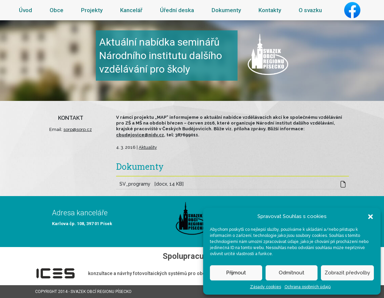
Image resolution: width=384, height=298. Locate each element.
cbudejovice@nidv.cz (140, 134)
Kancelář (131, 10)
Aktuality (148, 147)
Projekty (92, 10)
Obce (56, 10)
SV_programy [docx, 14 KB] (151, 184)
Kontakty (269, 10)
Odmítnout (291, 273)
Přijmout (236, 273)
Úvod (25, 10)
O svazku (310, 10)
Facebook (352, 10)
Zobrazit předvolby (347, 273)
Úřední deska (177, 10)
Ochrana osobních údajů (307, 287)
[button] (370, 216)
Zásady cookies (265, 287)
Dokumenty (226, 10)
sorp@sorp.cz (77, 129)
